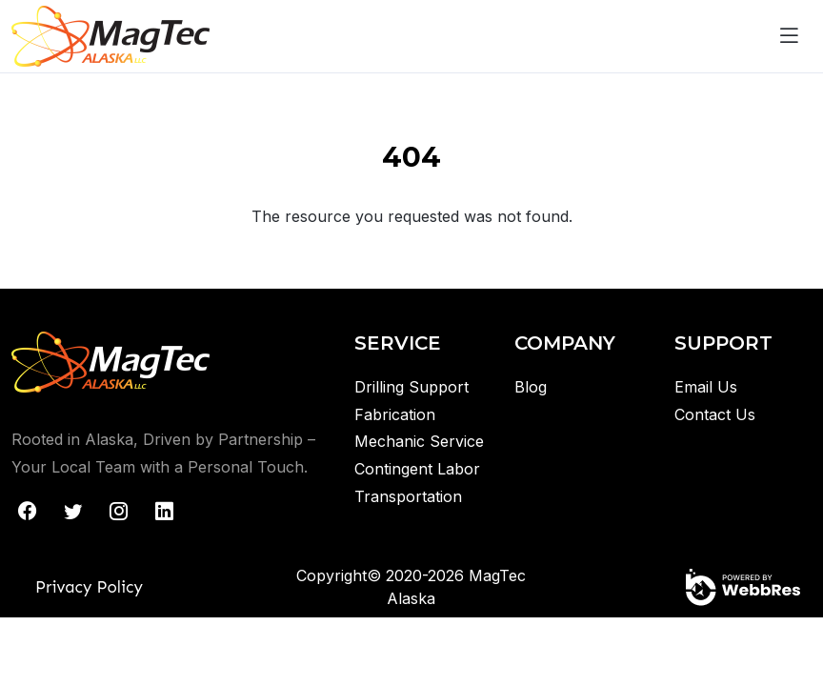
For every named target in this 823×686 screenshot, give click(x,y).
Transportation (408, 496)
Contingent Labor (417, 468)
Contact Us (714, 414)
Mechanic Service (419, 441)
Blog (530, 386)
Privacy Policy (89, 586)
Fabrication (394, 414)
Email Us (705, 386)
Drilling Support (411, 386)
